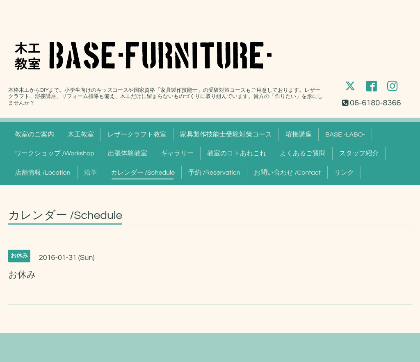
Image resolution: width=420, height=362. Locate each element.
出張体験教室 (127, 153)
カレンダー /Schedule (143, 172)
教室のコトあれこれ (236, 153)
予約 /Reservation (214, 172)
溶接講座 (298, 134)
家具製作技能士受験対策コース (226, 134)
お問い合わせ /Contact (287, 172)
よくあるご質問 (303, 153)
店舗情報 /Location (43, 172)
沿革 (90, 172)
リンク (344, 172)
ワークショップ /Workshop (54, 153)
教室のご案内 (34, 134)
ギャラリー (177, 153)
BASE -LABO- (345, 134)
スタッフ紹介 (359, 153)
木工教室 (81, 134)
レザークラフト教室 (137, 134)
